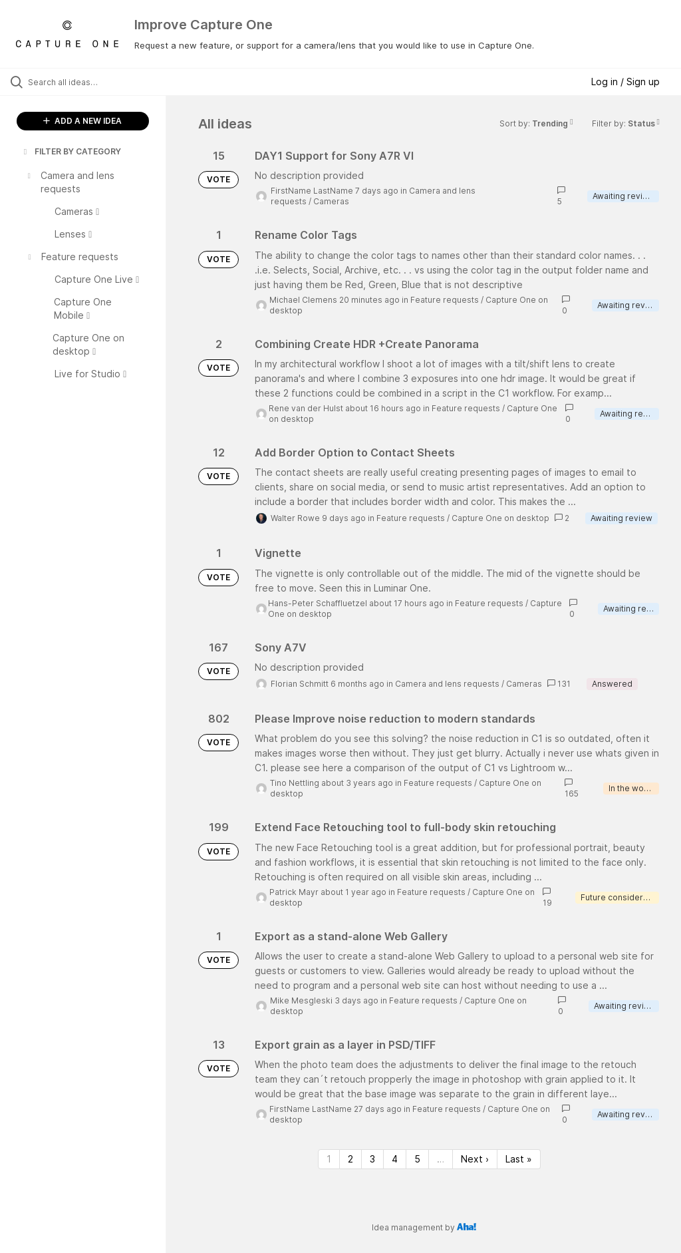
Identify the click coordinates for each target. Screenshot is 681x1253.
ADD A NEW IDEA (82, 121)
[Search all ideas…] (90, 82)
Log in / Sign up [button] (625, 81)
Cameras (331, 201)
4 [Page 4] (395, 1158)
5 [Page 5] (417, 1158)
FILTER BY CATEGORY (71, 151)
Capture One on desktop (500, 518)
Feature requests (444, 300)
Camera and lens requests (447, 684)
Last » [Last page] (518, 1158)
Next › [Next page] (475, 1158)
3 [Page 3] (372, 1158)
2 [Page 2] (350, 1158)
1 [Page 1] (329, 1158)
